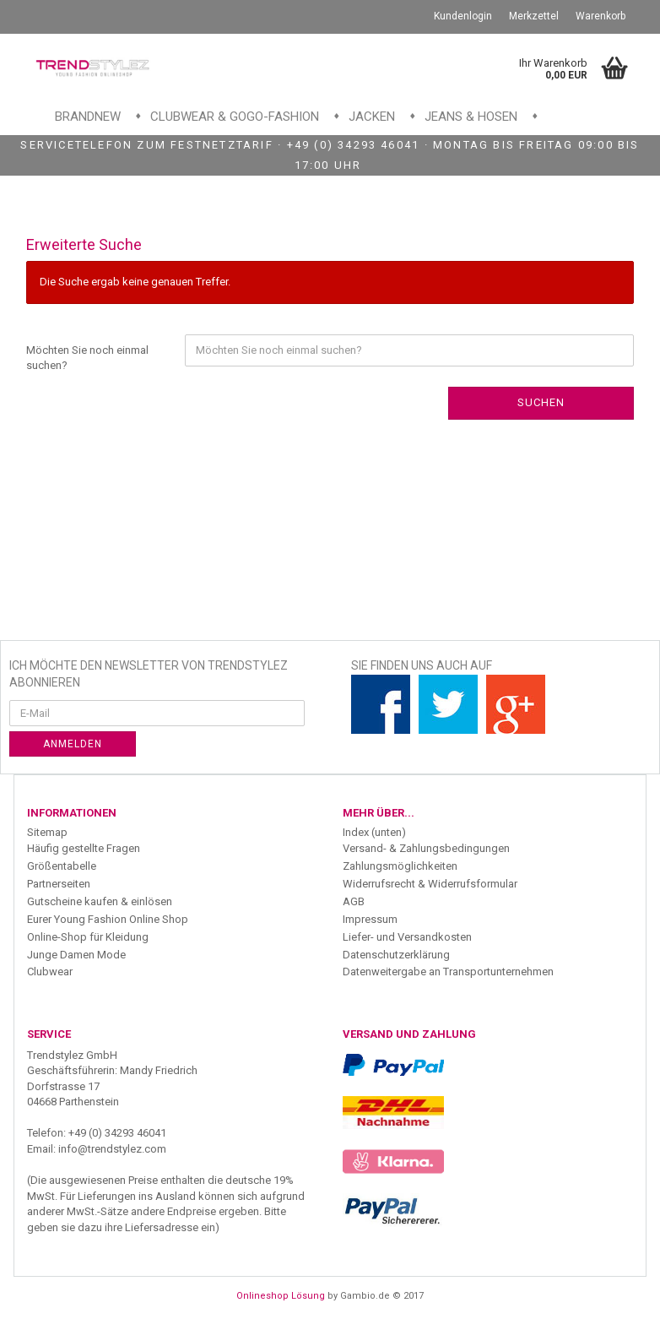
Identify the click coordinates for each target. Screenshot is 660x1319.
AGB (354, 901)
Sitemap (47, 832)
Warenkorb (600, 16)
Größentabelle (61, 866)
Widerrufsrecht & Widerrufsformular (430, 883)
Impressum (370, 919)
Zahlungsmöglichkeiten (400, 866)
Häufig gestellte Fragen (83, 848)
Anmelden (72, 744)
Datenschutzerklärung (396, 954)
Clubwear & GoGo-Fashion (234, 116)
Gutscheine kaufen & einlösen (99, 901)
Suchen (541, 402)
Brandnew (88, 116)
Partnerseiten (58, 883)
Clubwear (50, 971)
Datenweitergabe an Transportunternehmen (448, 971)
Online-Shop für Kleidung (88, 937)
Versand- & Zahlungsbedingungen (426, 848)
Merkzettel (534, 16)
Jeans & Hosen (471, 116)
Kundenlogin (463, 16)
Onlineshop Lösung (280, 1295)
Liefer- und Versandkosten (407, 937)
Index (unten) (374, 832)
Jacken (372, 116)
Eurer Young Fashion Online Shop (107, 919)
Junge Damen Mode (76, 954)
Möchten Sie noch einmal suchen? (87, 358)
